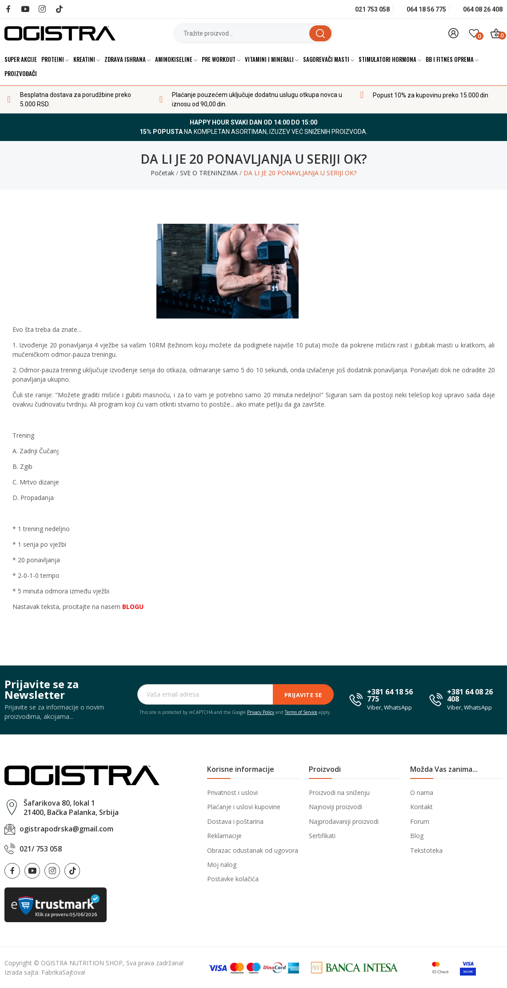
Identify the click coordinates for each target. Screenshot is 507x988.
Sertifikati (322, 835)
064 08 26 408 (483, 9)
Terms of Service (301, 712)
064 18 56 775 (426, 9)
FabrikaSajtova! (63, 972)
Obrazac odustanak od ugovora (252, 850)
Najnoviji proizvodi (335, 806)
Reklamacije (224, 835)
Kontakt (421, 806)
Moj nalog (221, 864)
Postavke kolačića (233, 879)
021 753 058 (372, 9)
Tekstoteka (426, 850)
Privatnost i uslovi (232, 792)
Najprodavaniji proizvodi (344, 821)
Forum (419, 821)
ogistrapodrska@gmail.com (66, 829)
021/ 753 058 (41, 849)
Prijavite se (303, 695)
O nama (421, 792)
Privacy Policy (260, 712)
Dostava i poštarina (235, 821)
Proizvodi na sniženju (339, 792)
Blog (416, 835)
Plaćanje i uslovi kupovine (243, 806)
